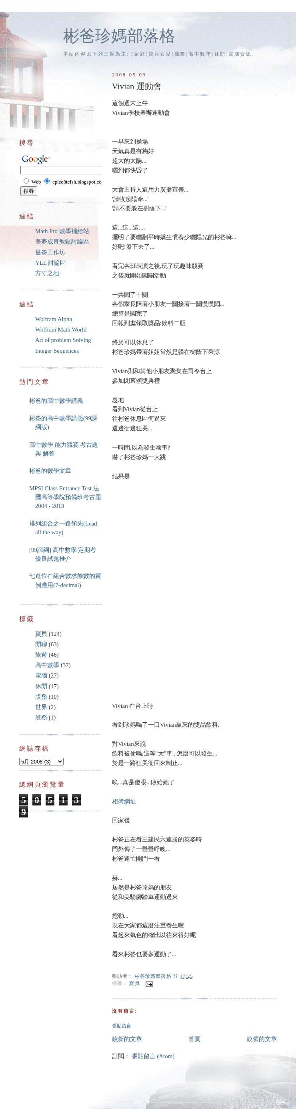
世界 (41, 707)
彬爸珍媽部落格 (119, 36)
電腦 (41, 675)
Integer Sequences (57, 351)
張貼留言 (121, 1026)
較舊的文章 (262, 1039)
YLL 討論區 (50, 263)
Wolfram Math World (60, 329)
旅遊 (41, 654)
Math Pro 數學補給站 (62, 231)
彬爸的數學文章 (50, 471)
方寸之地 (47, 273)
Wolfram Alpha (53, 319)
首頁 (194, 1039)
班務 (41, 717)
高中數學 (47, 665)
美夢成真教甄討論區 (62, 241)
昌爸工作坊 (50, 252)
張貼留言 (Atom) (153, 1056)
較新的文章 (127, 1039)
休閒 (41, 686)
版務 (41, 696)
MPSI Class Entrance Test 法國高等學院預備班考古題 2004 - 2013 (65, 497)
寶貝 (134, 984)
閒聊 (41, 644)
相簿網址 (124, 801)
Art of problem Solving (63, 340)
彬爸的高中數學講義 (56, 401)
